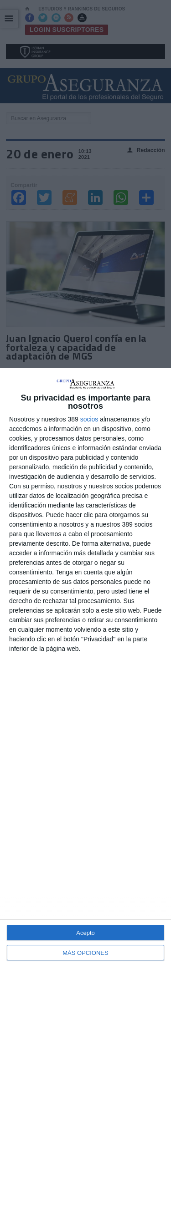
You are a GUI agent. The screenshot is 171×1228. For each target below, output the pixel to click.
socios (89, 419)
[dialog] (85, 798)
